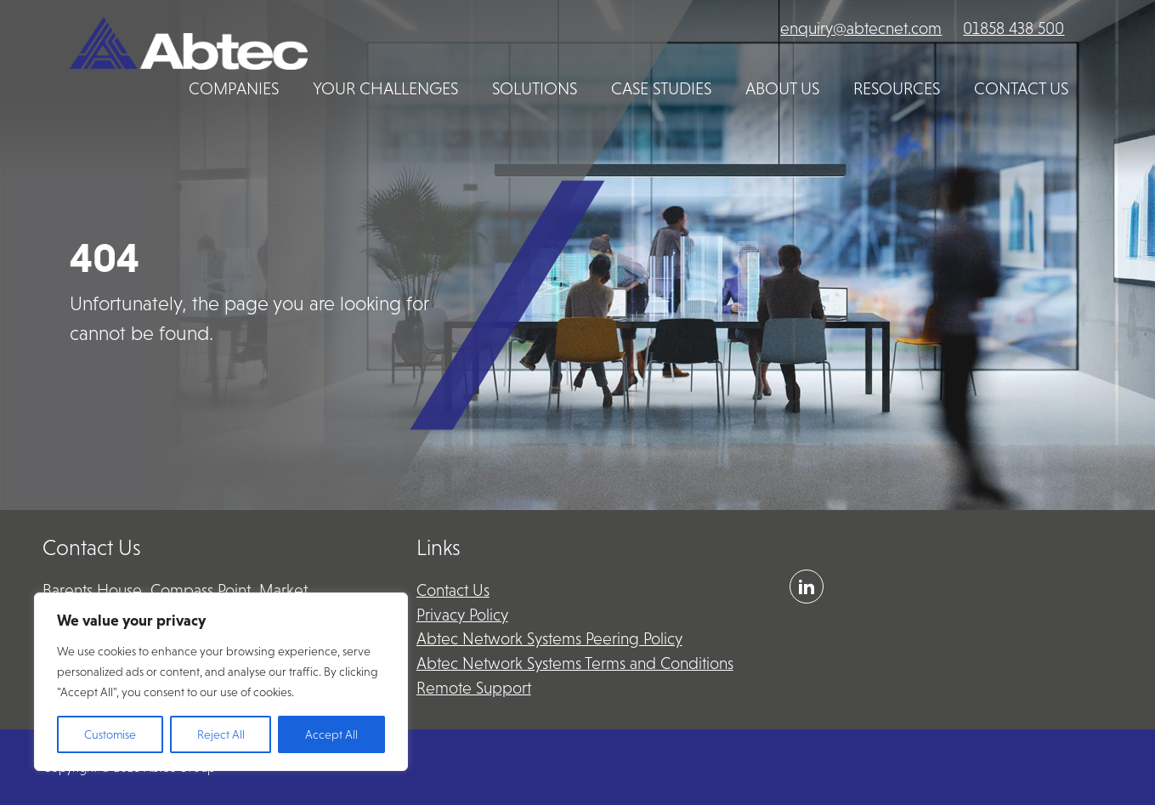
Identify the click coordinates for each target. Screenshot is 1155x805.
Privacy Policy (462, 615)
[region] (221, 681)
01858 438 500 (1013, 28)
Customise (110, 734)
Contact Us (453, 590)
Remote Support (473, 688)
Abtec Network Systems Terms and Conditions (574, 663)
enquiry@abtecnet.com (861, 28)
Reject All (221, 734)
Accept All (331, 734)
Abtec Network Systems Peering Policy (549, 639)
